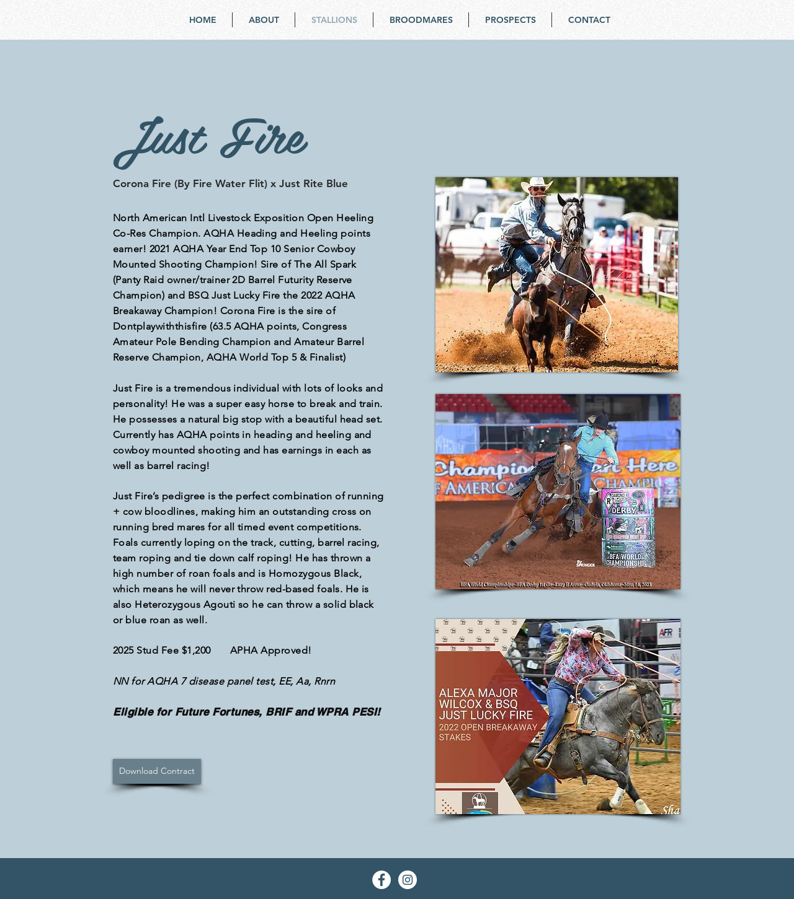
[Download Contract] (157, 771)
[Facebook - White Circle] (381, 879)
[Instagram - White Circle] (407, 879)
